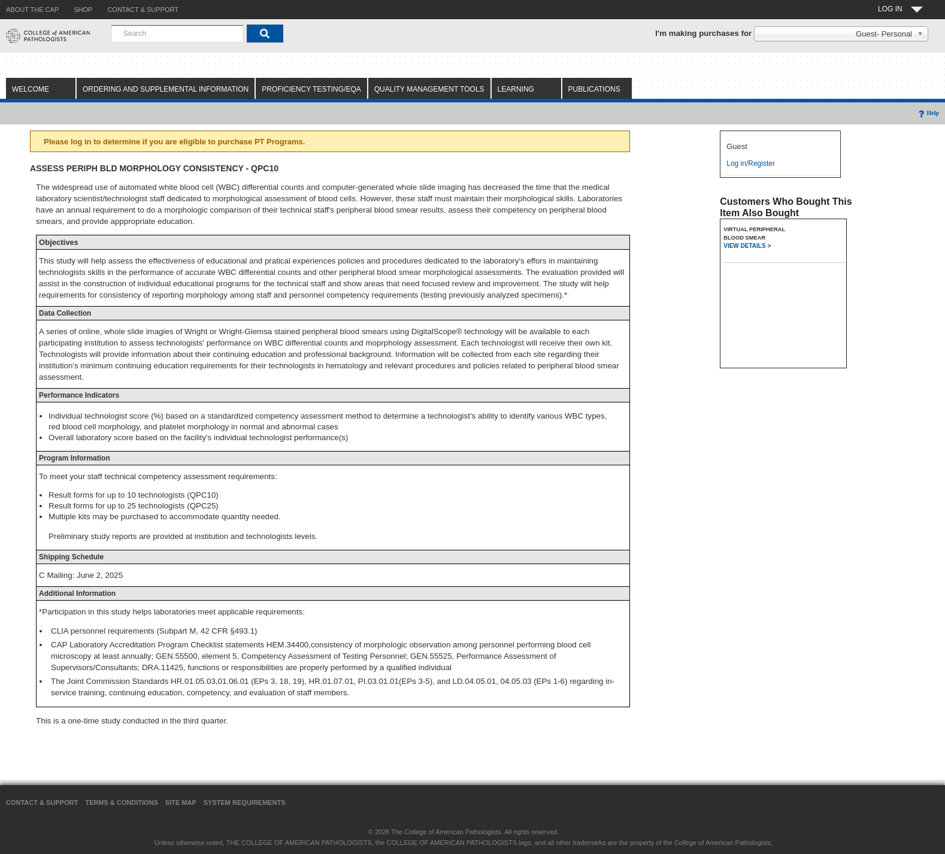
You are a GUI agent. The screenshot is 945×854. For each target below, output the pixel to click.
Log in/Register (750, 163)
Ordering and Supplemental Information (166, 89)
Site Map (180, 802)
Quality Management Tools (429, 89)
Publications (594, 89)
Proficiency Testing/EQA (311, 89)
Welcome (30, 89)
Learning (516, 89)
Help (928, 113)
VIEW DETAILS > (747, 246)
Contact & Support (42, 802)
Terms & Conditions (121, 802)
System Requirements (245, 802)
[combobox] (177, 34)
